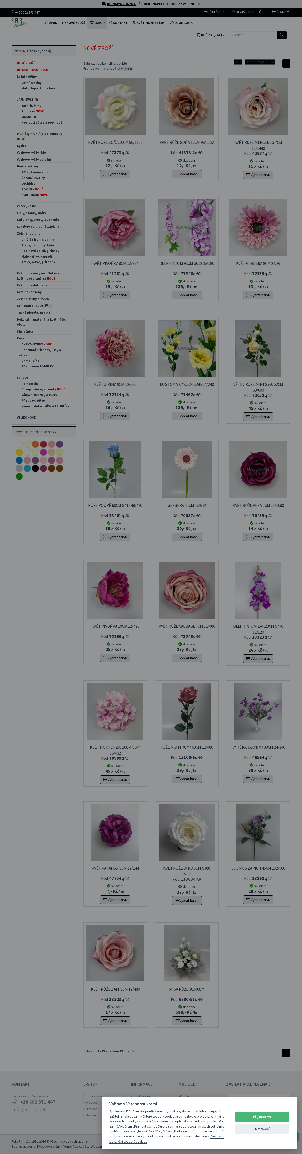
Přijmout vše (262, 1117)
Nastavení (262, 1129)
